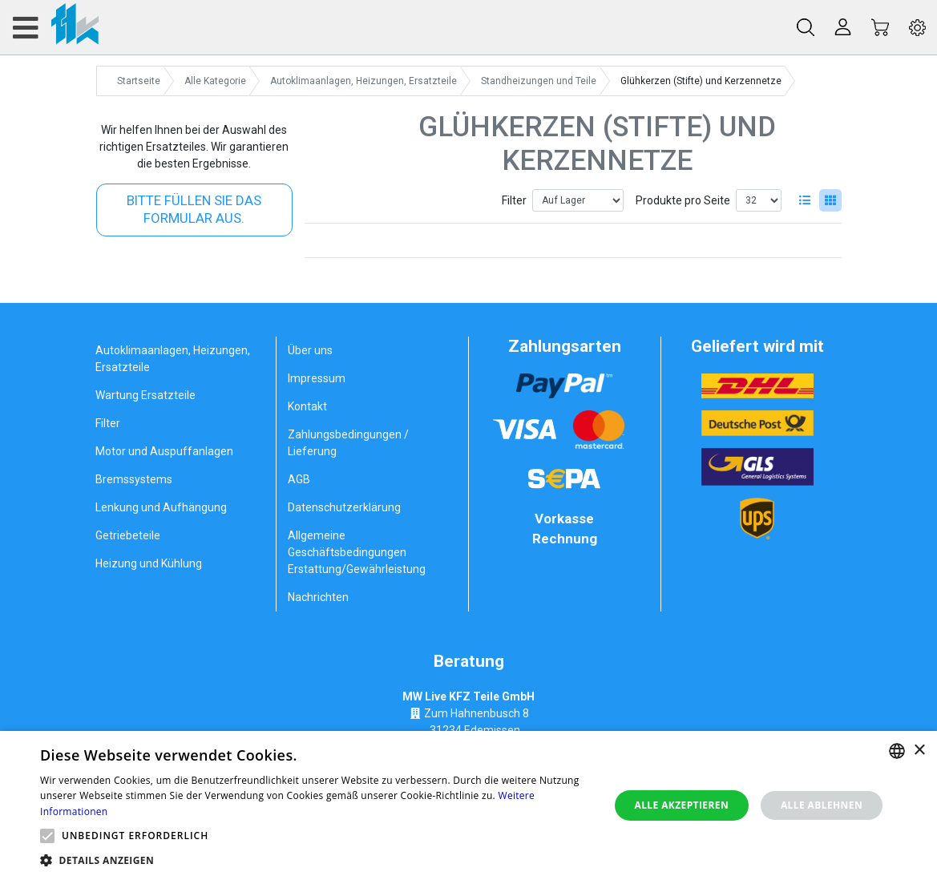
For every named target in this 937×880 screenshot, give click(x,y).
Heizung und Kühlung (148, 563)
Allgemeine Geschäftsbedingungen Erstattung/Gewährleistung (357, 552)
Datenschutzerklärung (344, 507)
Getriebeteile (127, 535)
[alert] (468, 805)
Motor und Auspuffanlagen (164, 451)
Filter (514, 200)
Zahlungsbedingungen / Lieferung (348, 443)
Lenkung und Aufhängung (161, 507)
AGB (299, 479)
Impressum (316, 378)
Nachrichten (318, 597)
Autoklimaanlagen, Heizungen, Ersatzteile (172, 358)
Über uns (310, 350)
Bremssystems (133, 479)
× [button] (919, 751)
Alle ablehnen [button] (821, 805)
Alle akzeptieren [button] (681, 805)
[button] (47, 836)
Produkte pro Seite (683, 200)
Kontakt (307, 406)
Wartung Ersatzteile (145, 395)
